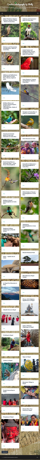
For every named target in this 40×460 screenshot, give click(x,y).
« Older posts (5, 452)
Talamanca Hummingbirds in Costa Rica (29, 226)
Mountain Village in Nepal (28, 383)
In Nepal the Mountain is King (10, 284)
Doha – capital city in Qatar (9, 257)
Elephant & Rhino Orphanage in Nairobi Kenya (9, 230)
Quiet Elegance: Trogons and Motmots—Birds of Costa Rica (29, 81)
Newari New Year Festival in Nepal (27, 409)
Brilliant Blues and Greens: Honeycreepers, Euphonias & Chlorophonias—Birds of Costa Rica (9, 105)
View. (4, 40)
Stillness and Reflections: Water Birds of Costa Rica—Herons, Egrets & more (10, 76)
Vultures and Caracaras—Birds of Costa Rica (29, 19)
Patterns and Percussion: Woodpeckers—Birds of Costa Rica (10, 48)
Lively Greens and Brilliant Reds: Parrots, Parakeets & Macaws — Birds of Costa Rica (29, 52)
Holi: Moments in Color (29, 139)
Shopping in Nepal (8, 417)
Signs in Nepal (27, 357)
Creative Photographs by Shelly (20, 4)
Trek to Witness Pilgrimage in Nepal (28, 326)
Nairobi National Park (29, 253)
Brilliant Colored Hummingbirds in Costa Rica (9, 202)
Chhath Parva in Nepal (9, 310)
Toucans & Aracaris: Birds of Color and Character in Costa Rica (10, 135)
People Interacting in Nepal (9, 391)
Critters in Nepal (7, 360)
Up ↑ (37, 457)
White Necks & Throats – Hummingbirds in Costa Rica (29, 193)
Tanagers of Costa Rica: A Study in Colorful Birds (30, 112)
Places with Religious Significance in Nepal (28, 299)
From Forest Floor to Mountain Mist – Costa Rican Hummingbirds (9, 163)
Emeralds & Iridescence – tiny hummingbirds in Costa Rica (29, 165)
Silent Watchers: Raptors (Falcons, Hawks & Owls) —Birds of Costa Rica (10, 20)
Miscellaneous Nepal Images (28, 276)
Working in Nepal (8, 335)
